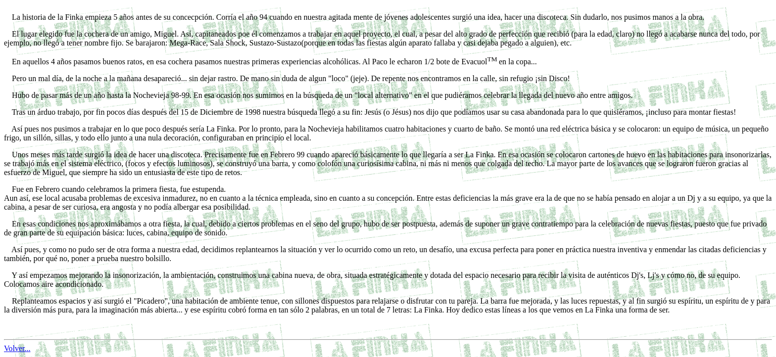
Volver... (17, 348)
